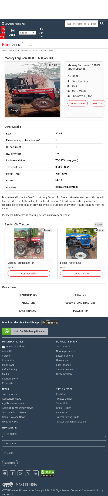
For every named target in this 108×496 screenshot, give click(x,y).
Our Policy (98, 490)
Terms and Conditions (81, 490)
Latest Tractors (64, 355)
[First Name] (54, 434)
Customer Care (64, 374)
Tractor (80, 294)
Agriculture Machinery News (17, 407)
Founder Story (10, 378)
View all (98, 224)
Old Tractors (14, 50)
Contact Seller (77, 103)
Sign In (41, 33)
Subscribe (9, 462)
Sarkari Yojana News (13, 417)
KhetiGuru (61, 394)
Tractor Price (27, 294)
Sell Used (12, 32)
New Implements (65, 351)
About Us (7, 351)
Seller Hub (62, 403)
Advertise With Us (13, 346)
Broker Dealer (63, 407)
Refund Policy (9, 369)
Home (4, 50)
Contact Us (8, 360)
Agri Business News (13, 403)
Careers (6, 355)
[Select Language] (27, 32)
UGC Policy (7, 494)
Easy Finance (27, 310)
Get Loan (98, 103)
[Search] (81, 23)
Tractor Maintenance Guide (71, 421)
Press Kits (7, 383)
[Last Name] (54, 443)
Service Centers (64, 369)
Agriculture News (11, 398)
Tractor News (9, 394)
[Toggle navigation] (30, 44)
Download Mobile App (14, 23)
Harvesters (27, 302)
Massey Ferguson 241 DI (21, 262)
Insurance (61, 412)
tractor (23, 197)
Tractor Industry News (14, 412)
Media (5, 374)
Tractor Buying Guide (67, 417)
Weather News (10, 421)
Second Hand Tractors (80, 302)
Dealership (80, 310)
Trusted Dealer (64, 398)
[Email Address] (54, 453)
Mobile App (8, 364)
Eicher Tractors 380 (71, 262)
